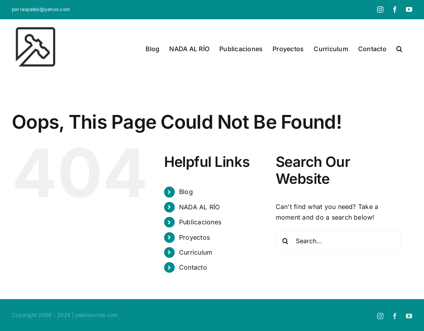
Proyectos (194, 237)
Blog (186, 192)
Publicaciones (200, 222)
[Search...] (338, 241)
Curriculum (195, 252)
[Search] (285, 241)
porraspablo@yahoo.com (41, 9)
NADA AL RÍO (199, 207)
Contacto (193, 267)
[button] (399, 48)
